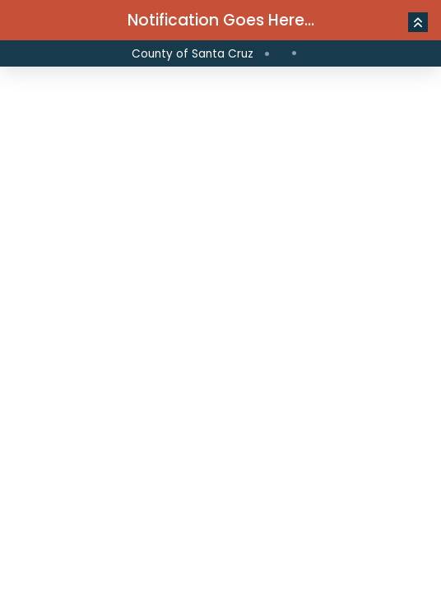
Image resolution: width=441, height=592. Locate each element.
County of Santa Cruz (192, 54)
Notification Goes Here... (221, 20)
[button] (418, 22)
